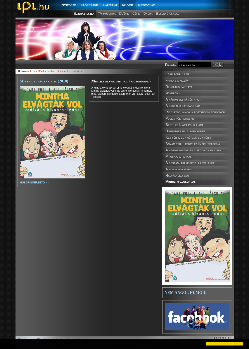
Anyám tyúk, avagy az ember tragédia (193, 144)
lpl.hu (33, 71)
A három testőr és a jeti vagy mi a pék (193, 150)
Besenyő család (168, 13)
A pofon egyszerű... (180, 169)
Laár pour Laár (177, 74)
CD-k (136, 13)
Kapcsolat (146, 5)
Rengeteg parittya (179, 87)
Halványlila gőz (177, 175)
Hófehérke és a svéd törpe (185, 131)
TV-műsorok (107, 13)
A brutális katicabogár (183, 106)
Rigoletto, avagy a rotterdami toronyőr (195, 112)
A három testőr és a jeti (184, 99)
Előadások (89, 5)
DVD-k (124, 13)
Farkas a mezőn (177, 80)
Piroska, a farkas (179, 156)
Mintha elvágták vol (181, 182)
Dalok (148, 13)
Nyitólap (68, 5)
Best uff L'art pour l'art (184, 125)
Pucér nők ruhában (180, 118)
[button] (7, 343)
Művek (127, 5)
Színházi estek (84, 13)
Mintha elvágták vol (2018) (44, 81)
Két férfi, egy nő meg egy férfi (188, 137)
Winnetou (173, 93)
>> (34, 182)
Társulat (109, 5)
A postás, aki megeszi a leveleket (190, 163)
